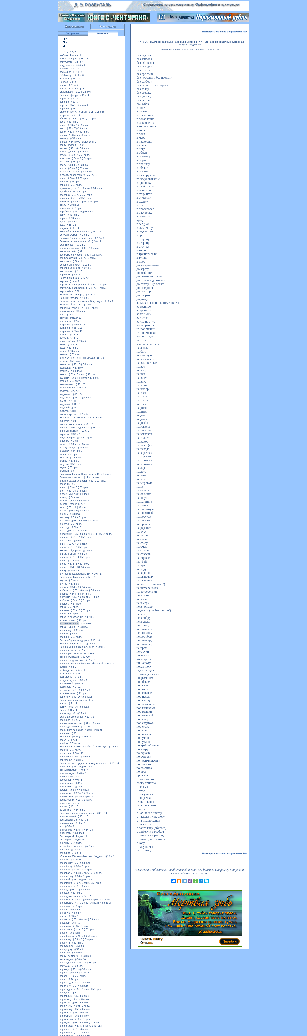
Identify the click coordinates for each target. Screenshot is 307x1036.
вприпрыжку (66, 1025)
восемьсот (65, 780)
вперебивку (66, 866)
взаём (63, 351)
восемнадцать (67, 773)
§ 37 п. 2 (86, 896)
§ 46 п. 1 (74, 633)
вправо (63, 976)
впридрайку (66, 996)
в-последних (66, 959)
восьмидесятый (68, 819)
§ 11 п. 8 (74, 82)
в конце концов (68, 447)
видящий (65, 407)
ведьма (64, 228)
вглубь (63, 155)
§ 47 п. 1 (76, 407)
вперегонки (66, 883)
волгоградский (67, 713)
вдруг (63, 214)
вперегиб (65, 879)
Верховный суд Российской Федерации (81, 301)
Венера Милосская (70, 264)
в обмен (64, 587)
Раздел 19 (75, 55)
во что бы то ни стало (71, 846)
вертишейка (66, 291)
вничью (64, 557)
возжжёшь (65, 686)
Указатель (103, 33)
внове (63, 560)
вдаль (63, 168)
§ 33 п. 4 (75, 441)
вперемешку (66, 902)
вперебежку (66, 863)
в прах (63, 979)
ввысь (63, 151)
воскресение (66, 783)
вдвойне (64, 185)
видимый (65, 404)
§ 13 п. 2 (84, 234)
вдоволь (64, 198)
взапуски (64, 371)
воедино (64, 637)
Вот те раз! (66, 839)
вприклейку (66, 1006)
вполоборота (67, 936)
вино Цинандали (69, 431)
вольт (63, 740)
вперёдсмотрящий (70, 896)
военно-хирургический (72, 660)
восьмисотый (67, 823)
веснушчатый (67, 311)
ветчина (64, 334)
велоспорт (65, 261)
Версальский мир (69, 278)
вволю (63, 148)
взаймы (64, 354)
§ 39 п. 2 (81, 341)
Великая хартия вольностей (75, 241)
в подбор (65, 922)
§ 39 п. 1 (82, 251)
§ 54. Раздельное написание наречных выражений (170, 42)
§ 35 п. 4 (81, 311)
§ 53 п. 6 (72, 125)
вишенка (64, 441)
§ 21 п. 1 (81, 244)
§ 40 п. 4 (83, 770)
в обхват (64, 600)
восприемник (67, 799)
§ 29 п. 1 (75, 391)
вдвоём (64, 181)
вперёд (64, 889)
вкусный (64, 470)
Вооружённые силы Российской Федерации (83, 746)
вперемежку (66, 899)
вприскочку (66, 1032)
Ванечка (64, 78)
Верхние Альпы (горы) (72, 294)
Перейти (229, 941)
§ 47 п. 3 (77, 397)
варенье (64, 108)
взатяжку (65, 377)
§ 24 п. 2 (71, 52)
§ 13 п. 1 (72, 710)
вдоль (63, 205)
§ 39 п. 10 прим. (97, 480)
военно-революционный (73, 653)
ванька (63, 85)
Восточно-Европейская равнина (77, 813)
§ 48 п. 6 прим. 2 (79, 105)
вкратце (64, 457)
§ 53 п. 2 (72, 178)
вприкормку (66, 1015)
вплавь (63, 909)
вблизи (63, 118)
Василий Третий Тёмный (73, 111)
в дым (63, 221)
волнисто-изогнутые (71, 723)
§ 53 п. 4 (74, 557)
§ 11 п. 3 (72, 740)
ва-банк (64, 55)
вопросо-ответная (69, 756)
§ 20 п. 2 (110, 856)
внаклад (64, 524)
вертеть (64, 281)
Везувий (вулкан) (69, 234)
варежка (64, 98)
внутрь (63, 583)
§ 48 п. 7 (80, 384)
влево (63, 487)
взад (62, 347)
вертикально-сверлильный (74, 284)
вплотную (65, 912)
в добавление (67, 191)
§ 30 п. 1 (72, 344)
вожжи (63, 667)
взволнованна (67, 387)
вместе (63, 500)
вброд (63, 125)
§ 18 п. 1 (96, 241)
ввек (62, 128)
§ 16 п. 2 (109, 301)
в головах (65, 158)
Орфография (74, 26)
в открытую (66, 829)
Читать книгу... (152, 939)
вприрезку (65, 1029)
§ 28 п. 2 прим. (84, 799)
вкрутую (64, 464)
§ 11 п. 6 (79, 75)
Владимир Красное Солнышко (76, 474)
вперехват (65, 906)
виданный (65, 394)
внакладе (65, 527)
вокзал (63, 703)
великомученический (71, 254)
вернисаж (65, 274)
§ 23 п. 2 (88, 424)
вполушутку (66, 949)
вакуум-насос (67, 65)
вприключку (66, 1009)
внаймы (64, 514)
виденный (65, 397)
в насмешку (66, 534)
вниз (62, 544)
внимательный (68, 554)
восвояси (65, 766)
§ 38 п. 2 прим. (85, 437)
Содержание (72, 33)
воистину (65, 696)
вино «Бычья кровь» (71, 424)
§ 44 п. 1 (74, 281)
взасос (63, 374)
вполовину (65, 939)
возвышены (66, 676)
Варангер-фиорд (69, 95)
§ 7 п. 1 (79, 899)
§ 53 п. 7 (71, 128)
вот (61, 826)
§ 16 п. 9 (86, 736)
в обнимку (65, 590)
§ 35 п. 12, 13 (79, 324)
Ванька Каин (66, 92)
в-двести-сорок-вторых (72, 175)
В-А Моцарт (66, 75)
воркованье (66, 760)
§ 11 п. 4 (77, 72)
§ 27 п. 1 (80, 670)
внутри (63, 580)
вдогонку (64, 201)
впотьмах (65, 966)
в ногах (64, 567)
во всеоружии (67, 620)
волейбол (65, 720)
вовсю (63, 627)
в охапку (64, 843)
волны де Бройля (69, 726)
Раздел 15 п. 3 (88, 141)
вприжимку (66, 999)
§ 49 (71, 976)
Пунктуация (107, 26)
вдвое (63, 178)
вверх (63, 131)
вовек (63, 607)
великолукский (68, 251)
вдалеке (64, 161)
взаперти (65, 364)
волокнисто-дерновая (71, 730)
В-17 (62, 52)
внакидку (65, 520)
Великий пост (67, 244)
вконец (63, 444)
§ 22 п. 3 (86, 268)
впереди (64, 893)
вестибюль (65, 321)
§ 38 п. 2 (83, 58)
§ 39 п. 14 (102, 813)
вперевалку (66, 873)
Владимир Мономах (70, 477)
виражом (64, 434)
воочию (64, 750)
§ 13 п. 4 (84, 95)
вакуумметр (66, 62)
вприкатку (65, 1002)
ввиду (63, 145)
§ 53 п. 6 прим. (83, 188)
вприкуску (65, 1022)
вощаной (64, 849)
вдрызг (63, 218)
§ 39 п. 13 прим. (90, 248)
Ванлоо (64, 82)
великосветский (68, 258)
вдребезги (65, 211)
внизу (63, 547)
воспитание (66, 793)
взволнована (67, 384)
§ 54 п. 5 (75, 587)
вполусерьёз (66, 946)
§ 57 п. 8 (89, 617)
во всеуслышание (69, 623)
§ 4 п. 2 (74, 337)
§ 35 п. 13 (77, 327)
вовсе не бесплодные (71, 617)
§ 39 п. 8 (85, 756)
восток (63, 806)
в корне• (64, 450)
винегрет (64, 421)
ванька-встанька (69, 88)
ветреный (65, 324)
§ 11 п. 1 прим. (83, 92)
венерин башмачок (70, 268)
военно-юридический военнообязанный (81, 663)
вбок (62, 121)
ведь (62, 224)
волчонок (65, 733)
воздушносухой (68, 680)
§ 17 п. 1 (99, 238)
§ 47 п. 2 (76, 404)
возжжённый (66, 683)
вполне (64, 932)
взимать (64, 391)
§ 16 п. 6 (114, 763)
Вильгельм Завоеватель (73, 417)
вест (62, 314)
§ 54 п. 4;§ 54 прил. (101, 534)
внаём (63, 510)
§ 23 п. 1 (84, 431)
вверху (63, 135)
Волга (63, 710)
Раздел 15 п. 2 (76, 145)
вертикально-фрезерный (73, 288)
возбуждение (67, 670)
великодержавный (69, 248)
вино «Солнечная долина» (74, 427)
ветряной (65, 327)
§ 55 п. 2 (71, 224)
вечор (63, 344)
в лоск (63, 494)
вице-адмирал (67, 437)
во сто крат (66, 809)
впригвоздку (66, 982)
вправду (64, 969)
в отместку (65, 833)
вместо (63, 504)
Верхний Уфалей (69, 298)
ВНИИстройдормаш (70, 550)
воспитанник (66, 796)
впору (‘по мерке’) (69, 956)
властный (65, 484)
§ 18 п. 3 (87, 264)
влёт (62, 490)
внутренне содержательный (75, 573)
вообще (64, 743)
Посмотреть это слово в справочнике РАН (224, 31)
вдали (63, 165)
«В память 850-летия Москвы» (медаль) (81, 856)
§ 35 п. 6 (82, 713)
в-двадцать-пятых (69, 171)
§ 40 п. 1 (81, 773)
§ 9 (72, 470)
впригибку (65, 986)
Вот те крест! (67, 836)
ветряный (65, 331)
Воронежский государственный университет (84, 763)
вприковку (65, 1012)
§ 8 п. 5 (77, 690)
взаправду (65, 367)
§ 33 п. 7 (75, 101)
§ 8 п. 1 (74, 411)
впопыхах (65, 952)
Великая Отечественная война (76, 238)
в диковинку (66, 188)
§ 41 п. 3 (78, 929)
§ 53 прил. (91, 118)
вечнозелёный (67, 341)
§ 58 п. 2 (78, 540)
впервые (64, 859)
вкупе (63, 467)
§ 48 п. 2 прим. (90, 308)
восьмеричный (68, 816)
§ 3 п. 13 (82, 554)
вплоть (63, 916)
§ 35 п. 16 (83, 816)
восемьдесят (67, 776)
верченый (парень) (70, 308)
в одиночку (66, 630)
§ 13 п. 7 (71, 314)
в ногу (63, 570)
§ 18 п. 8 (91, 643)
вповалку (65, 919)
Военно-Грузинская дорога (74, 640)
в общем (64, 603)
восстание (65, 803)
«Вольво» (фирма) (70, 736)
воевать (64, 633)
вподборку (65, 926)
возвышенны (67, 673)
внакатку (64, 517)
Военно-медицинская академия (77, 647)
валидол (64, 68)
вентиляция (66, 271)
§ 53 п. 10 (86, 171)
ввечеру (64, 138)
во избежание (67, 693)
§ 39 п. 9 (100, 647)
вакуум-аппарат (68, 58)
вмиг (62, 507)
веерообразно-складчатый (74, 231)
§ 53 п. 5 (75, 198)
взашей (64, 381)
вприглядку (66, 989)
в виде (63, 141)
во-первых (65, 753)
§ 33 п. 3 (75, 78)
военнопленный (68, 650)
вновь (63, 563)
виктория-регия (68, 414)
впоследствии (67, 962)
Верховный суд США (71, 304)
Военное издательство (72, 643)
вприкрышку (66, 1019)
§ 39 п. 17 (97, 573)
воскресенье (66, 786)
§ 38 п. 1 (79, 62)
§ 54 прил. (74, 141)
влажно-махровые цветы (73, 480)
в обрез (64, 593)
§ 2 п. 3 (75, 68)
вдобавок (65, 195)
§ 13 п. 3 (95, 640)
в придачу (65, 992)
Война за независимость (73, 700)
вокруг (63, 706)
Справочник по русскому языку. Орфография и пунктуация (191, 4)
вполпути (65, 942)
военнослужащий (69, 657)
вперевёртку (66, 876)
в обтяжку (65, 597)
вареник (64, 105)
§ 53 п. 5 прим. (77, 118)
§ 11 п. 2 (73, 85)
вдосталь (65, 208)
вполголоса (66, 929)
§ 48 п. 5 (77, 394)
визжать (64, 411)
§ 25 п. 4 (87, 550)
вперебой (65, 869)
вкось (63, 454)
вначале (64, 537)
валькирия (65, 72)
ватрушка (65, 115)
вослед (63, 789)
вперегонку (66, 886)
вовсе (63, 613)
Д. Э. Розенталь (92, 4)
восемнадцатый (68, 770)
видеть (63, 401)
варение (64, 101)
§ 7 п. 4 (75, 98)
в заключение (67, 357)
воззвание (65, 690)
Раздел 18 (81, 836)
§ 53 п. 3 (72, 487)
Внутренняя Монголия (72, 577)
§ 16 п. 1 (113, 746)
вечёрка (64, 337)
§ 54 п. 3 (76, 158)
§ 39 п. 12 (96, 231)
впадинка (65, 853)
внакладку (65, 530)
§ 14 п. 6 (90, 577)
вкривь (63, 460)
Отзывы (146, 943)
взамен (64, 361)
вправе (63, 972)
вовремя (64, 610)
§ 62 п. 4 (90, 846)
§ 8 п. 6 (76, 274)
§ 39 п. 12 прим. (99, 284)
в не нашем (66, 540)
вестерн (64, 318)
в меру (63, 497)
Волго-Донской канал (71, 716)
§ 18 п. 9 (85, 726)
